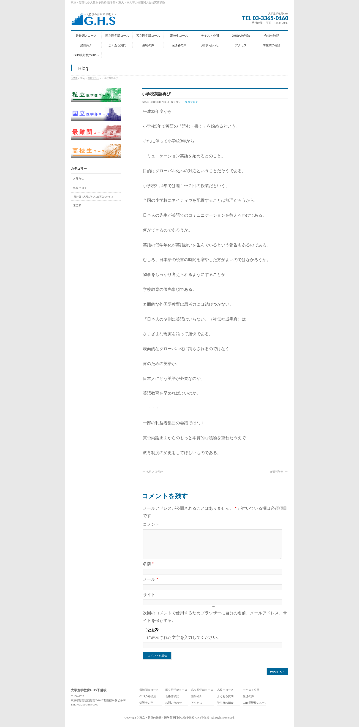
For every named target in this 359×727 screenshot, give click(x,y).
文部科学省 (279, 471)
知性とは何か (152, 471)
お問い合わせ (173, 702)
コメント (151, 524)
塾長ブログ (93, 78)
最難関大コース (149, 690)
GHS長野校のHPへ (254, 702)
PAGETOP (277, 671)
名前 (148, 563)
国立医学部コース (176, 690)
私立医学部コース (202, 690)
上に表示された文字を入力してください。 (182, 637)
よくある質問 (225, 696)
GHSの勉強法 (147, 696)
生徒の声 (248, 696)
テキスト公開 (251, 690)
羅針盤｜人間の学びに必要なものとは (93, 196)
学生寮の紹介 (225, 702)
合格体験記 (172, 696)
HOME (74, 78)
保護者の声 (146, 702)
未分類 (77, 205)
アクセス (196, 702)
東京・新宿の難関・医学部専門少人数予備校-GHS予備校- (174, 717)
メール (150, 579)
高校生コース (225, 690)
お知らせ (78, 178)
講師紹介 (196, 696)
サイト (149, 594)
